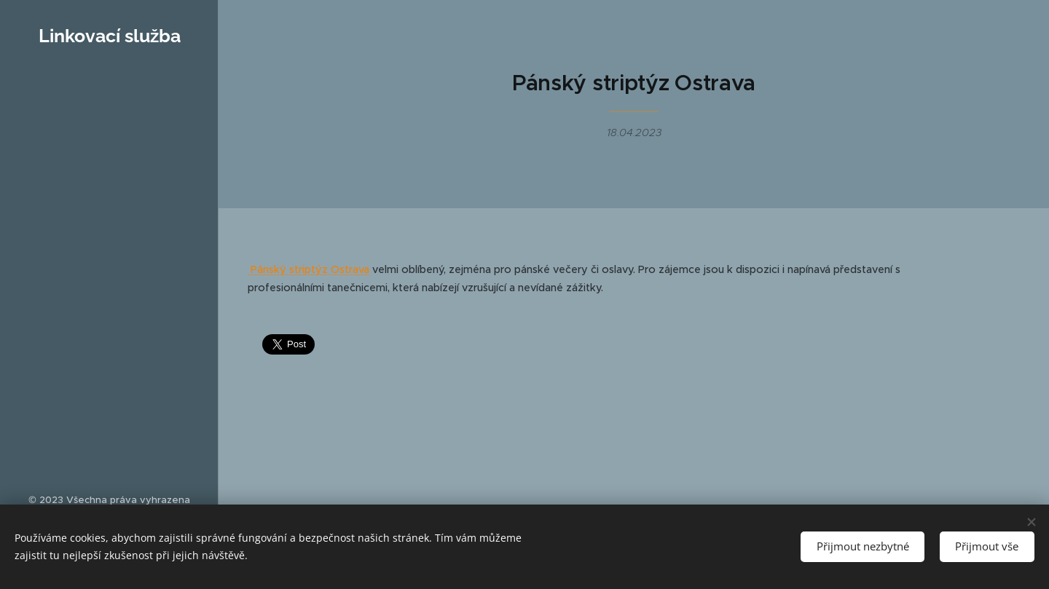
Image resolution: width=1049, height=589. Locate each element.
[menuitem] (109, 141)
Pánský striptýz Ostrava (308, 269)
